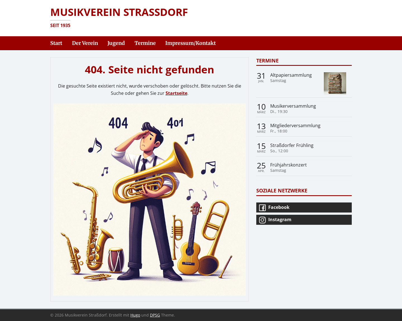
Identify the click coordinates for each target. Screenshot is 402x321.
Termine (267, 60)
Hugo (135, 315)
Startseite (176, 93)
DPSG (155, 315)
